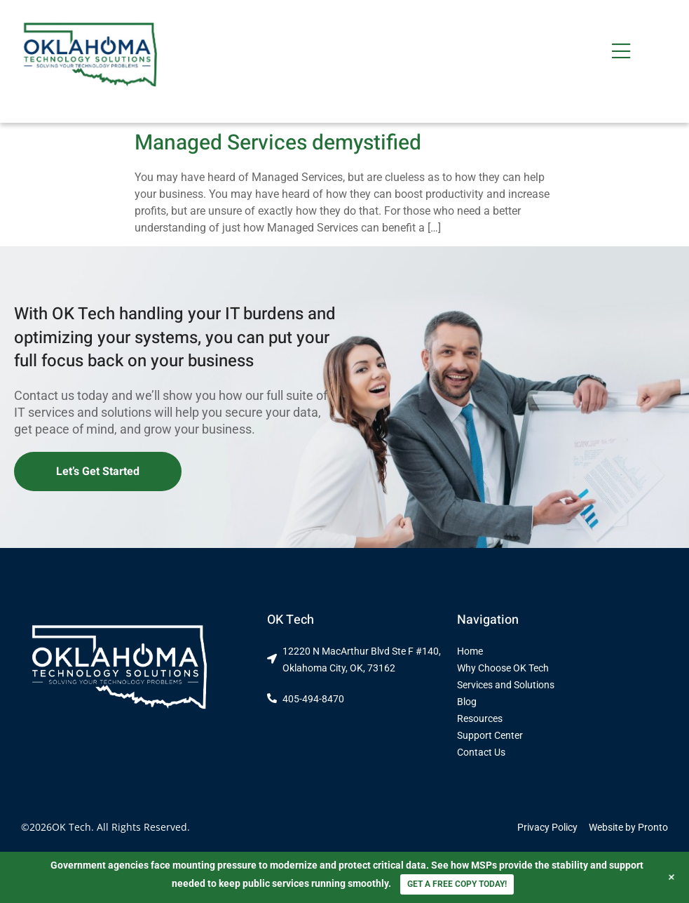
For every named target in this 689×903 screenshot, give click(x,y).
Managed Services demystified (278, 143)
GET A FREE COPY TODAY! (457, 884)
